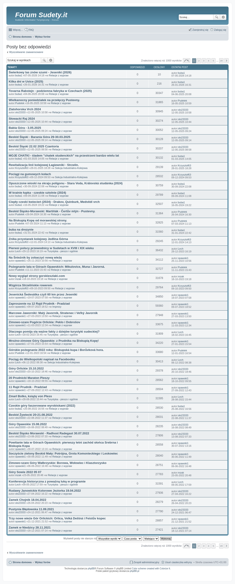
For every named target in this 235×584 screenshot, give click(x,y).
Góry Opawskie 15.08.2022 (28, 424)
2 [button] (199, 60)
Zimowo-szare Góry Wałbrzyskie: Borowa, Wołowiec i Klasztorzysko (57, 463)
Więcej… (18, 29)
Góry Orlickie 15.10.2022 (26, 368)
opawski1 (20, 260)
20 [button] (221, 60)
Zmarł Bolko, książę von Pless (30, 396)
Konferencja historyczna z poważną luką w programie (47, 481)
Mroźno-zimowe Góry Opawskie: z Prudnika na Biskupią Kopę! (54, 340)
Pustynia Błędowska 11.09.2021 (31, 509)
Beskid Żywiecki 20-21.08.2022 (31, 414)
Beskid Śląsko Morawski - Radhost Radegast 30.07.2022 (49, 433)
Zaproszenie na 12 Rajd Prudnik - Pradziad (39, 303)
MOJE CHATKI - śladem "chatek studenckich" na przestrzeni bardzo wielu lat (64, 155)
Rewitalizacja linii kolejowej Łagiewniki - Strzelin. (44, 165)
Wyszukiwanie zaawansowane (223, 17)
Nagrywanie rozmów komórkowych (205, 575)
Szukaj (216, 17)
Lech (18, 251)
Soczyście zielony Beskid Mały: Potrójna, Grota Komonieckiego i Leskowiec (63, 453)
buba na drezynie (21, 229)
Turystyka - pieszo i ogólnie (62, 251)
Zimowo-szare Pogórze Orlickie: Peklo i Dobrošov (44, 322)
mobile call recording (222, 575)
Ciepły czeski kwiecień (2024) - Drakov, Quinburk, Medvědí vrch (54, 202)
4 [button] (208, 60)
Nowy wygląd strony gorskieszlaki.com (37, 276)
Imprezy (56, 306)
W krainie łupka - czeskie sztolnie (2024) (37, 192)
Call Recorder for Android (175, 574)
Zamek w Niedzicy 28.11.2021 (30, 527)
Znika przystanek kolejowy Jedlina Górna (38, 239)
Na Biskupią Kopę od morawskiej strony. (38, 220)
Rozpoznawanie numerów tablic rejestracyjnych (214, 574)
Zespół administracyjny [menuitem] (146, 562)
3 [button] (203, 60)
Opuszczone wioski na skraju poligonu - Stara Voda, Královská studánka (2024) (66, 183)
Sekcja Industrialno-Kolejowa (71, 168)
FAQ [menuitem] (31, 29)
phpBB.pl (134, 571)
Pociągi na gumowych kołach (30, 174)
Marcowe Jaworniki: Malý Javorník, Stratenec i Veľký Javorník (53, 313)
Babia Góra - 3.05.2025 (25, 127)
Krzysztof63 (21, 168)
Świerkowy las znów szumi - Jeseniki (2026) (40, 72)
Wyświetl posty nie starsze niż (92, 538)
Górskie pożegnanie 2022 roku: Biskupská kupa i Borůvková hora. (56, 350)
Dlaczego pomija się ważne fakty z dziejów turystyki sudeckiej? (54, 331)
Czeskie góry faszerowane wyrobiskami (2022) (42, 405)
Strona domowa (22, 562)
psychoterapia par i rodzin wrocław (218, 577)
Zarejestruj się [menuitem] (200, 29)
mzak (18, 279)
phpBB (91, 568)
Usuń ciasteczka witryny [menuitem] (178, 562)
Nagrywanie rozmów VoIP (191, 574)
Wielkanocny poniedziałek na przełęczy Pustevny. (44, 100)
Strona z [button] (186, 60)
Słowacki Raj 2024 (22, 118)
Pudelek (19, 103)
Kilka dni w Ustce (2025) (26, 81)
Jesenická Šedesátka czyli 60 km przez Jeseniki (43, 294)
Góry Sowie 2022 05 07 (25, 472)
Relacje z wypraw (59, 75)
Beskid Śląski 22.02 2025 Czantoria (34, 146)
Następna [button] (226, 60)
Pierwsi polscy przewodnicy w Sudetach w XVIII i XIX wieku (51, 248)
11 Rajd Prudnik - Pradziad (28, 387)
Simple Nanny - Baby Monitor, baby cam (155, 574)
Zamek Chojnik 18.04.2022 (27, 499)
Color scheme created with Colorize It (151, 568)
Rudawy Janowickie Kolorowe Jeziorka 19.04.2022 (45, 490)
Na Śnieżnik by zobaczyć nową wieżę (35, 257)
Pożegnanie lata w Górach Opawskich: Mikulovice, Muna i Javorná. (57, 266)
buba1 (18, 75)
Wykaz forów (42, 562)
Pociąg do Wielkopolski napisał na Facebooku (42, 359)
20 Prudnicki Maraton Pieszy (29, 378)
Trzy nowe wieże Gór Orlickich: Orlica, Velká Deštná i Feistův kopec (57, 518)
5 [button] (213, 60)
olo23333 (20, 112)
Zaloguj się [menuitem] (220, 29)
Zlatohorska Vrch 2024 (25, 109)
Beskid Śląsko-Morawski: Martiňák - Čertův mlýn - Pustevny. (52, 211)
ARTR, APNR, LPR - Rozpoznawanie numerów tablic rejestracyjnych (121, 574)
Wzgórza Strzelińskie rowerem (30, 285)
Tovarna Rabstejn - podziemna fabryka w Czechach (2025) (50, 91)
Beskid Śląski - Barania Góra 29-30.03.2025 (39, 137)
